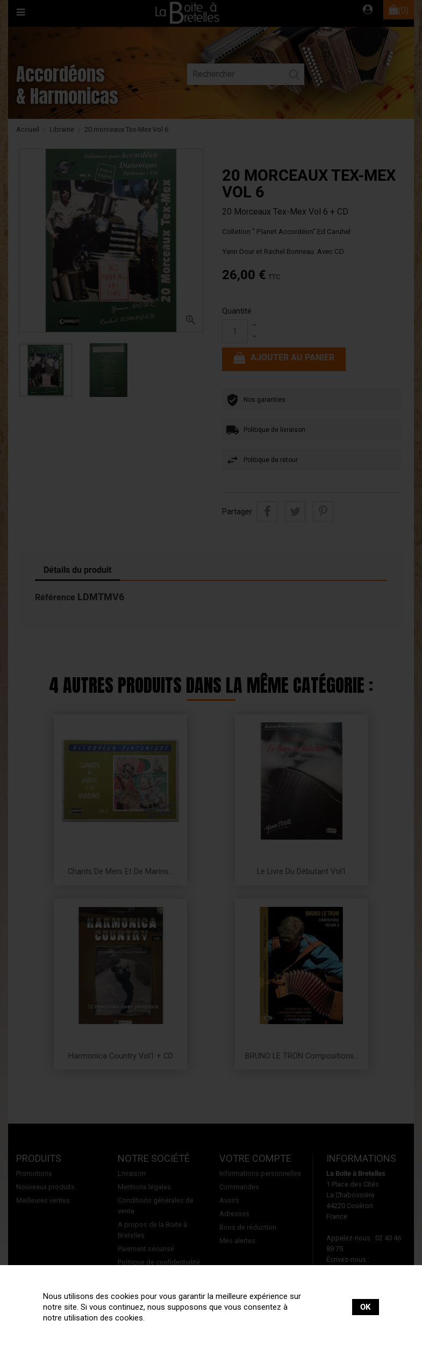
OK (365, 1307)
